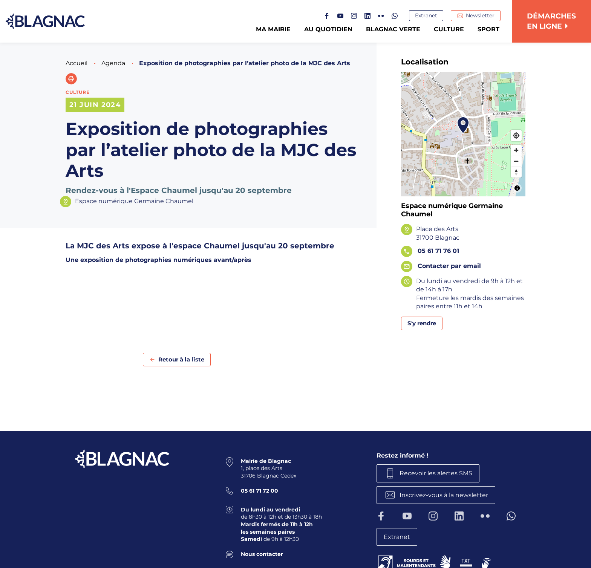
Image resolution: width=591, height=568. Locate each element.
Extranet (426, 15)
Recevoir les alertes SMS (436, 473)
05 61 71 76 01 (438, 250)
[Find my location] (516, 135)
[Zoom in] (516, 150)
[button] (71, 78)
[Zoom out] (516, 161)
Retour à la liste (181, 359)
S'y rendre (421, 323)
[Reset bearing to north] (516, 172)
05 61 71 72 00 (259, 490)
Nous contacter (262, 554)
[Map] (463, 134)
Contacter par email (449, 265)
